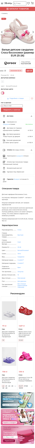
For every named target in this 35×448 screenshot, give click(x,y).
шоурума (6, 124)
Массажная (21, 278)
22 (3, 386)
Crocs (19, 230)
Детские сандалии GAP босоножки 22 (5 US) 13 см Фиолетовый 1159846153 (8, 381)
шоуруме (20, 156)
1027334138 (26, 64)
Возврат (17, 179)
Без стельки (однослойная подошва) (22, 285)
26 (3, 388)
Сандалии (21, 257)
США (19, 242)
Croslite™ (21, 260)
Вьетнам (20, 235)
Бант (19, 267)
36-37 (21, 386)
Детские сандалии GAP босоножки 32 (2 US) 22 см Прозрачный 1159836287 (8, 335)
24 (9, 386)
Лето (19, 253)
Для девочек (22, 281)
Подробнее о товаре (15, 98)
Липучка (20, 271)
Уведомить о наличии (11, 110)
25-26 (19, 247)
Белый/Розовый (2, 93)
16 (18, 275)
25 (12, 386)
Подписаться (9, 441)
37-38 (26, 386)
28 (6, 388)
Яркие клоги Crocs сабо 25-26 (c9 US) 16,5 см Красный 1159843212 (25, 334)
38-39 (21, 388)
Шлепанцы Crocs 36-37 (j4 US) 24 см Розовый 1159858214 (26, 379)
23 (6, 386)
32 (3, 340)
